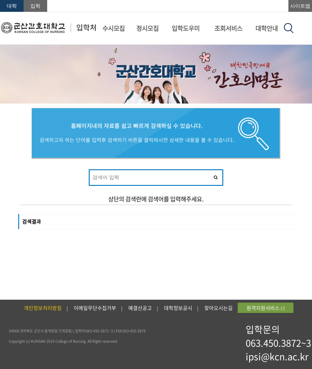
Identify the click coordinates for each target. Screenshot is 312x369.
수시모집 (113, 28)
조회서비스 (228, 28)
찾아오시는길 (218, 307)
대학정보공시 (178, 307)
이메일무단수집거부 (95, 307)
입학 (35, 6)
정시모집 (147, 28)
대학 (12, 6)
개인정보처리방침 (43, 307)
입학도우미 (186, 28)
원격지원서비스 (266, 307)
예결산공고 (140, 307)
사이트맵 (300, 6)
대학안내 (266, 28)
